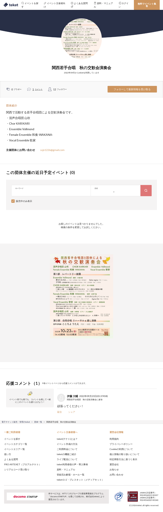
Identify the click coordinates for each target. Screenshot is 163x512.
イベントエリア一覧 (14, 449)
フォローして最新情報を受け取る (132, 89)
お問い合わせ (116, 474)
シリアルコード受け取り (16, 469)
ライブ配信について (67, 459)
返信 (59, 411)
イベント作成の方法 (67, 444)
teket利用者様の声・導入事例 (72, 464)
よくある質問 (11, 459)
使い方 (7, 454)
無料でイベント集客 (147, 4)
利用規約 (114, 438)
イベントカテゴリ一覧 (15, 444)
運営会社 (114, 464)
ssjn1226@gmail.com (52, 149)
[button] (4, 499)
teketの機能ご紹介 (66, 454)
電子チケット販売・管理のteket (16, 422)
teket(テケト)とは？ (67, 438)
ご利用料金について (67, 449)
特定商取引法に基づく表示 (123, 459)
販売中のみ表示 (24, 201)
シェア (71, 411)
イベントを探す (12, 438)
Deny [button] (135, 495)
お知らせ (114, 469)
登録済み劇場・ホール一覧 (70, 474)
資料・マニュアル (66, 469)
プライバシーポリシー (121, 444)
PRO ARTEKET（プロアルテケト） (22, 464)
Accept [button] (152, 495)
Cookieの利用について (121, 449)
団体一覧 (38, 422)
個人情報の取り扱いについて (124, 454)
